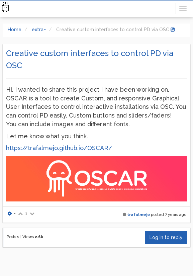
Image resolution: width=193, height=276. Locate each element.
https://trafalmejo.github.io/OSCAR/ (59, 147)
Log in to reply (166, 237)
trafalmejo (138, 214)
